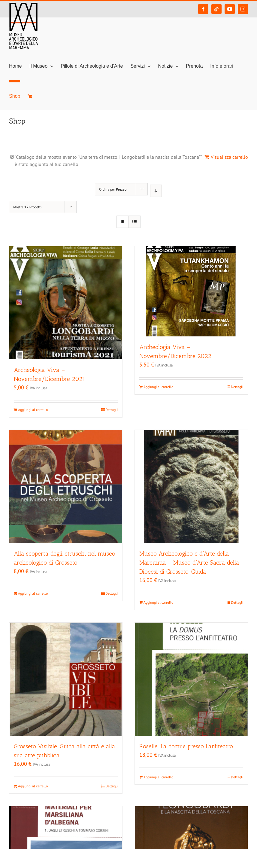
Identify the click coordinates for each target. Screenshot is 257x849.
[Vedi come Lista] (134, 222)
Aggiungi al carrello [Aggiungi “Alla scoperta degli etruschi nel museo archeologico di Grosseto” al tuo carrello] (33, 593)
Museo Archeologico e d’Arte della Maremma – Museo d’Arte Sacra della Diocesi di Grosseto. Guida (189, 562)
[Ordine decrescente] (156, 191)
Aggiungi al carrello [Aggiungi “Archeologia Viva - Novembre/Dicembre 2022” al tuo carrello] (158, 387)
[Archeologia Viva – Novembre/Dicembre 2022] (191, 291)
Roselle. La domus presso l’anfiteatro (186, 746)
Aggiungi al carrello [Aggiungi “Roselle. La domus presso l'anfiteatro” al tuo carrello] (158, 777)
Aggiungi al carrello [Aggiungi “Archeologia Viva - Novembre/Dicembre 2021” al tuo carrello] (33, 409)
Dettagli (111, 409)
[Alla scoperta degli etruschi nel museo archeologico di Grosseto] (65, 486)
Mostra (27, 207)
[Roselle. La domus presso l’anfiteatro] (191, 679)
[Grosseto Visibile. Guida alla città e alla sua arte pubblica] (65, 679)
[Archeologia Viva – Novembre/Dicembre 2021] (65, 302)
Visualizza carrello (229, 157)
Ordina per (112, 189)
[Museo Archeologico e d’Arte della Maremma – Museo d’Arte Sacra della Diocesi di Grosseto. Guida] (191, 486)
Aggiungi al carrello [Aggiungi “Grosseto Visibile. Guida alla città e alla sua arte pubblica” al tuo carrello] (33, 786)
